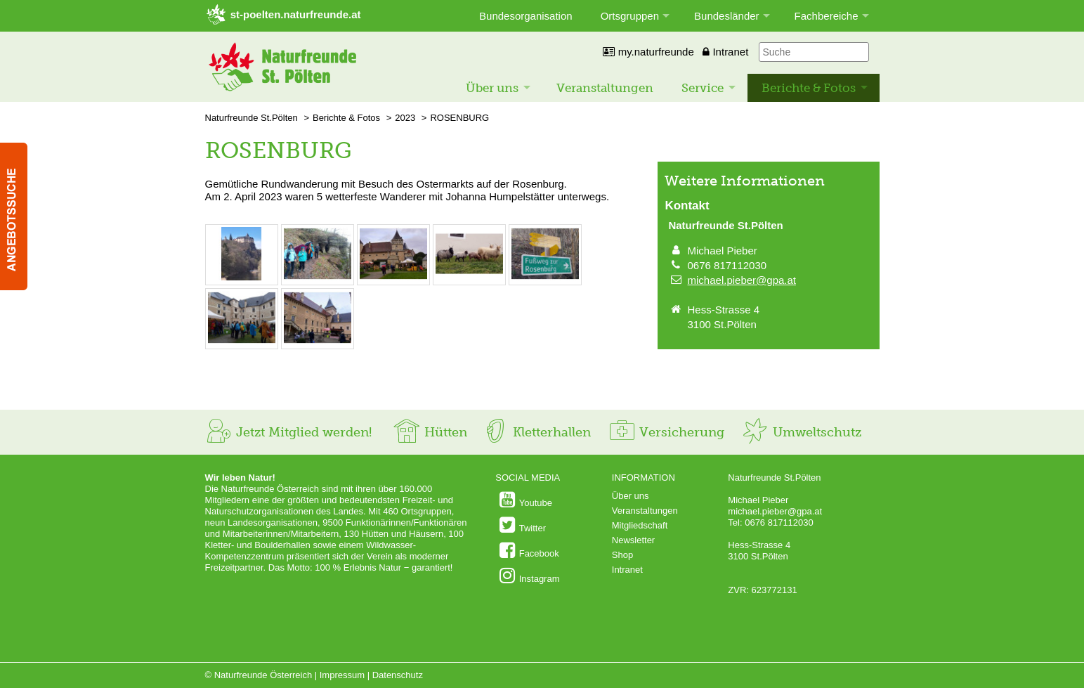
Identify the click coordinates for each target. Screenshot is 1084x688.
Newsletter (633, 540)
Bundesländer (726, 16)
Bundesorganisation (526, 16)
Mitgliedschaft (639, 525)
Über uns (492, 88)
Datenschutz (397, 675)
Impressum (342, 675)
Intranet (725, 52)
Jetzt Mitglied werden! (288, 432)
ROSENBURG (459, 117)
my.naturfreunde (648, 52)
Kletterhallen (536, 432)
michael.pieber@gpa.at (742, 280)
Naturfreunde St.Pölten (251, 117)
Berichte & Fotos (809, 88)
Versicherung (666, 432)
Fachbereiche (826, 16)
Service (702, 88)
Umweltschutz (801, 432)
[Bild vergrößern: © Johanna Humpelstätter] (241, 277)
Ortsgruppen (630, 16)
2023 (405, 117)
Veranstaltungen (604, 88)
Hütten (430, 432)
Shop (622, 555)
